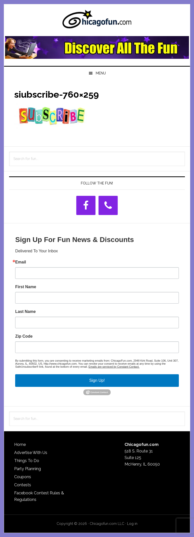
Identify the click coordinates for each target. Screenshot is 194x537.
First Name (25, 287)
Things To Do (26, 460)
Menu (101, 73)
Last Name (25, 312)
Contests (22, 484)
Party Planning (27, 468)
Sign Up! (97, 380)
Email (20, 262)
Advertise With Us (30, 452)
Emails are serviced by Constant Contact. (113, 366)
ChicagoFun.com (97, 20)
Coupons (22, 476)
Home (20, 444)
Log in (132, 524)
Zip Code (23, 336)
